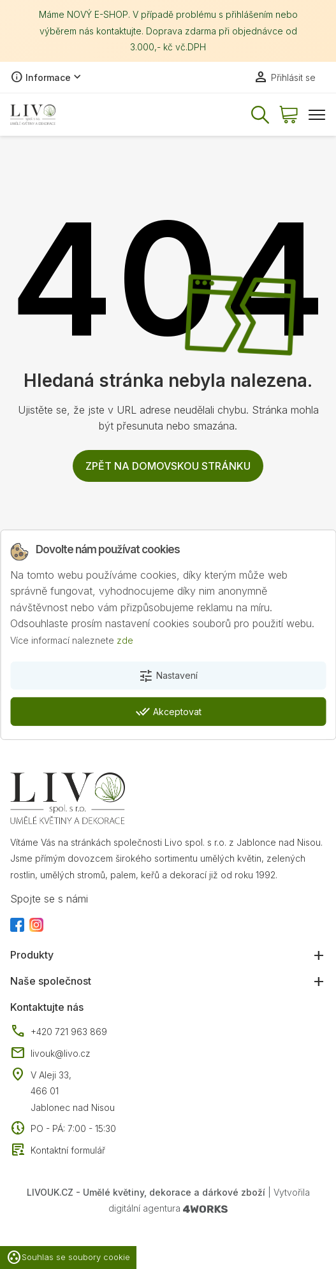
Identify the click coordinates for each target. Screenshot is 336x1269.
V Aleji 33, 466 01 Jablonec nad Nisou (73, 1091)
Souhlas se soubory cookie (68, 1257)
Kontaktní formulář (57, 1150)
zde (125, 640)
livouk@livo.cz (50, 1053)
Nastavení (168, 676)
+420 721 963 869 (58, 1032)
